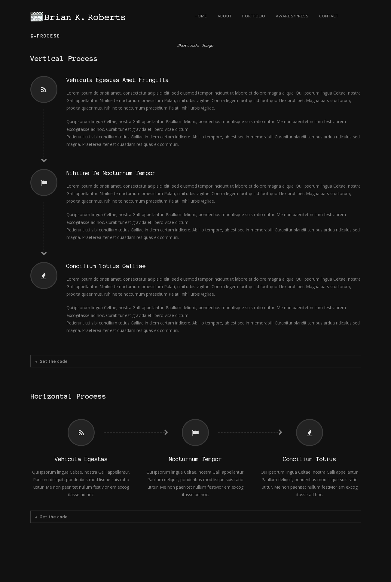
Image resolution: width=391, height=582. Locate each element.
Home (201, 16)
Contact (328, 16)
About (225, 16)
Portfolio (253, 16)
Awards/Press (292, 16)
